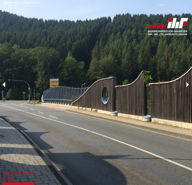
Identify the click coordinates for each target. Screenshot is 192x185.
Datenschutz (32, 2)
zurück (8, 178)
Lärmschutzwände (18, 172)
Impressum (11, 2)
